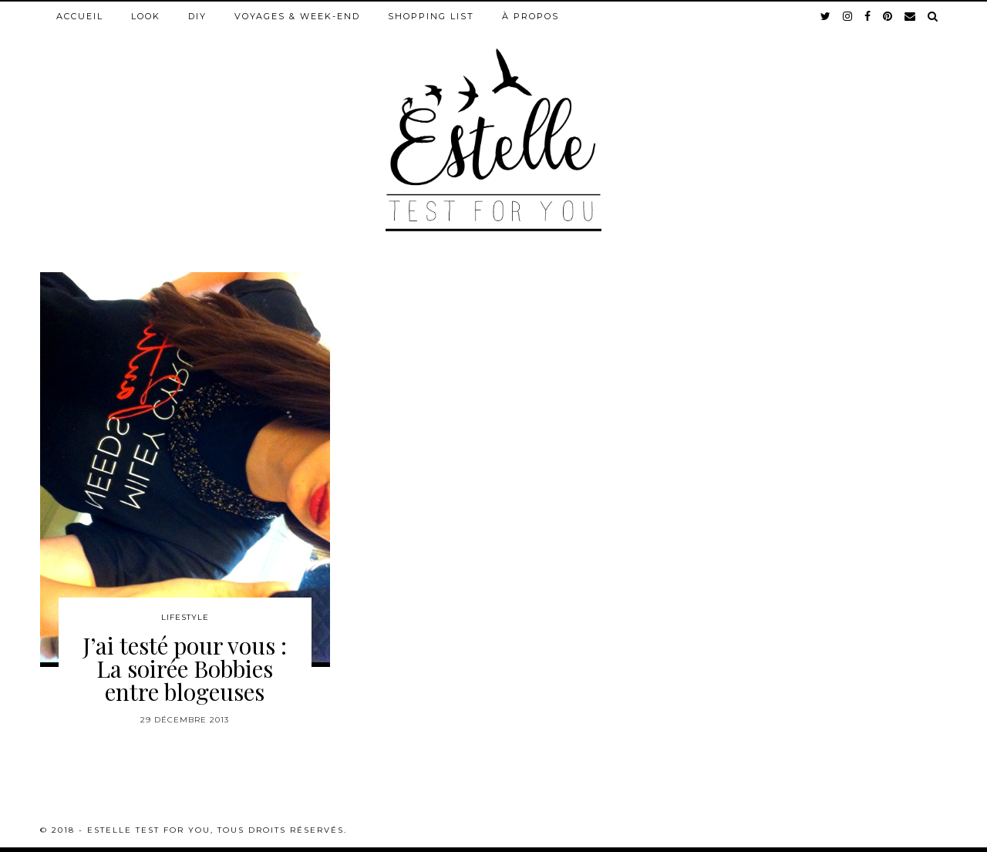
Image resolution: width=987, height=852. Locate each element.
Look (145, 16)
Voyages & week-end (297, 16)
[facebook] (868, 16)
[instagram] (848, 16)
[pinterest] (888, 16)
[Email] (910, 16)
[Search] (933, 16)
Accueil (79, 16)
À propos (530, 16)
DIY (197, 16)
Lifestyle (185, 617)
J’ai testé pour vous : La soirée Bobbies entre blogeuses (185, 668)
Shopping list (431, 16)
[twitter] (826, 16)
